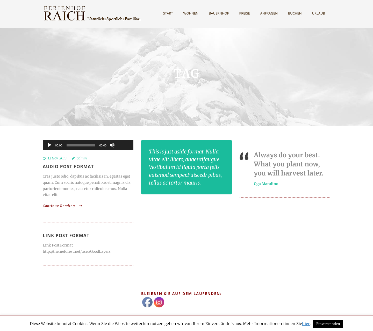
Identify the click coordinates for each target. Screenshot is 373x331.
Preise (244, 13)
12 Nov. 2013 (57, 158)
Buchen (295, 13)
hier (306, 323)
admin (82, 158)
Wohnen (190, 13)
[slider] (81, 145)
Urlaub (318, 13)
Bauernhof (219, 13)
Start (168, 13)
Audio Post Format (68, 167)
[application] (88, 145)
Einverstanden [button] (328, 324)
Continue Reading (62, 206)
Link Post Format (66, 235)
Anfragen (269, 13)
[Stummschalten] (112, 145)
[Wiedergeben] (49, 145)
